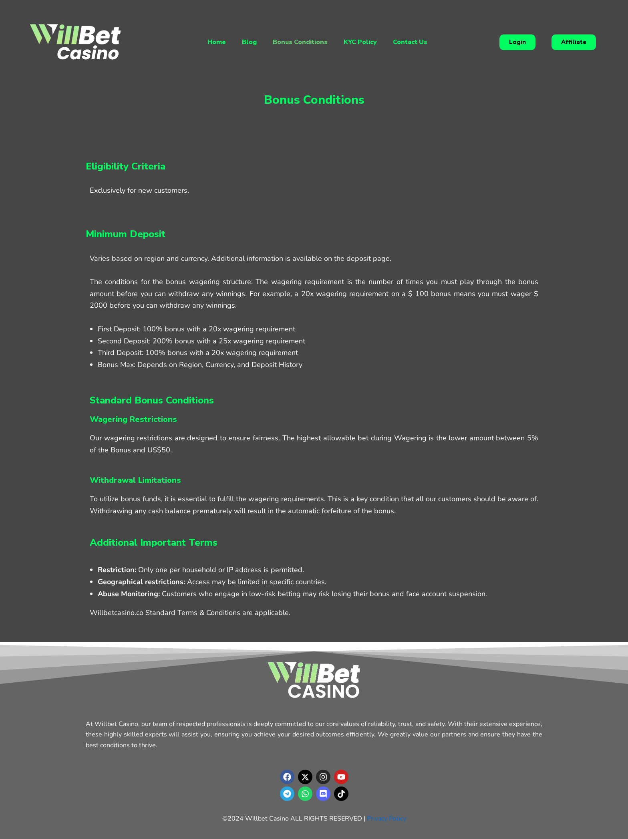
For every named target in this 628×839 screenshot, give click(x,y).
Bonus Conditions (300, 42)
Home (216, 42)
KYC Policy (360, 42)
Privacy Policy (386, 818)
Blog (249, 42)
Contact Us (410, 42)
